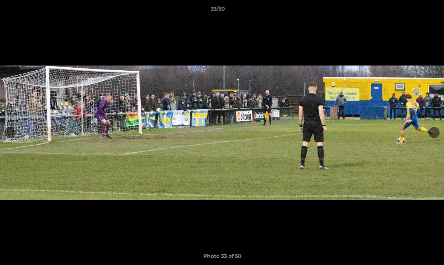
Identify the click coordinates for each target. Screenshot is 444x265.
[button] (413, 10)
